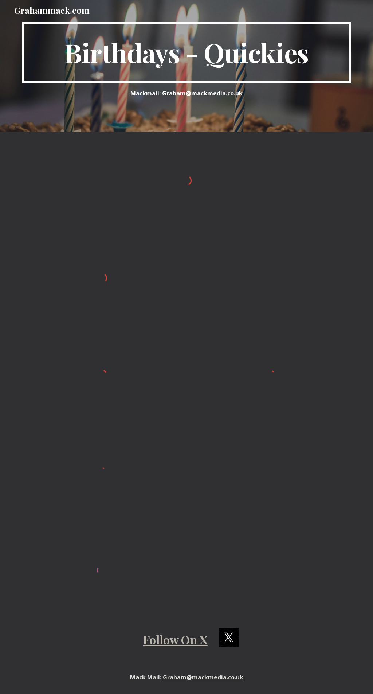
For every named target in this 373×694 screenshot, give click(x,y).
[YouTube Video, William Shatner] (271, 275)
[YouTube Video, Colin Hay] (271, 469)
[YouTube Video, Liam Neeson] (271, 565)
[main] (187, 52)
